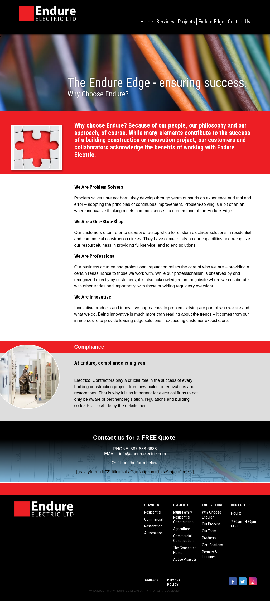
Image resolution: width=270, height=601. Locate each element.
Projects (186, 21)
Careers (151, 580)
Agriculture (181, 528)
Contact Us (239, 21)
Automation (153, 533)
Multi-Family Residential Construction (183, 517)
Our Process (211, 524)
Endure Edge (211, 21)
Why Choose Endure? (211, 514)
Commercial (153, 519)
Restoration (153, 526)
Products (209, 538)
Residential (152, 512)
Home (146, 21)
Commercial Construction (183, 538)
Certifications (212, 545)
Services (165, 21)
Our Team (209, 531)
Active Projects (185, 559)
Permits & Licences (209, 554)
